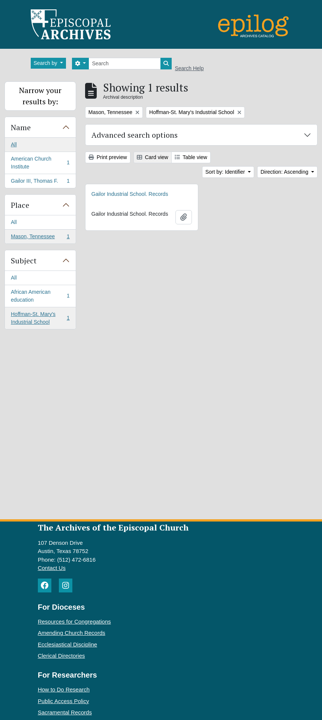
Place (20, 205)
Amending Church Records (71, 633)
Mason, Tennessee (40, 238)
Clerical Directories (61, 655)
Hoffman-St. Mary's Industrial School (40, 318)
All (14, 144)
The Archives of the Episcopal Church (113, 527)
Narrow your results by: (40, 96)
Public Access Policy (63, 701)
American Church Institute (40, 163)
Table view (191, 157)
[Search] (124, 63)
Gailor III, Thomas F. (40, 182)
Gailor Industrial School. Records (129, 194)
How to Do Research (64, 689)
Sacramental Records (65, 712)
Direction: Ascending (285, 172)
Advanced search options (134, 135)
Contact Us (52, 568)
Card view (152, 157)
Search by (46, 63)
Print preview (107, 157)
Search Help (189, 68)
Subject (24, 261)
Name (21, 127)
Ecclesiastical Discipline (67, 644)
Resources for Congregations (74, 621)
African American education (40, 296)
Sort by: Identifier (226, 172)
